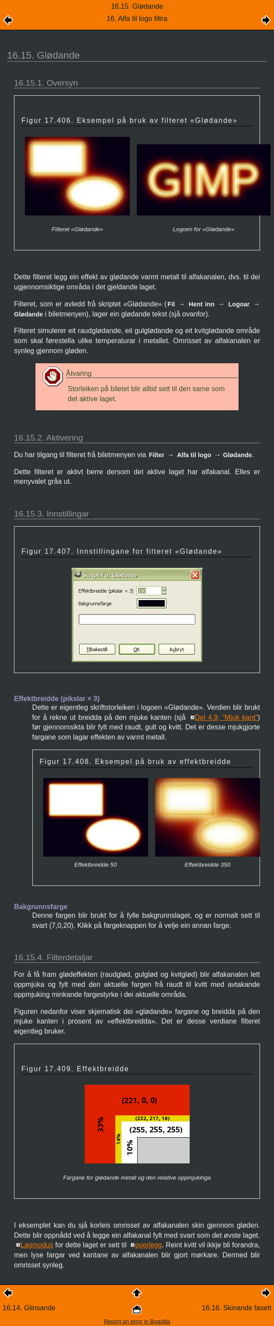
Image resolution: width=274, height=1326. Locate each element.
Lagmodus (37, 1245)
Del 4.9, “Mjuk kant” (226, 717)
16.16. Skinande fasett (236, 1308)
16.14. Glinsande (29, 1308)
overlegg (148, 1245)
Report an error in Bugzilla (137, 1321)
